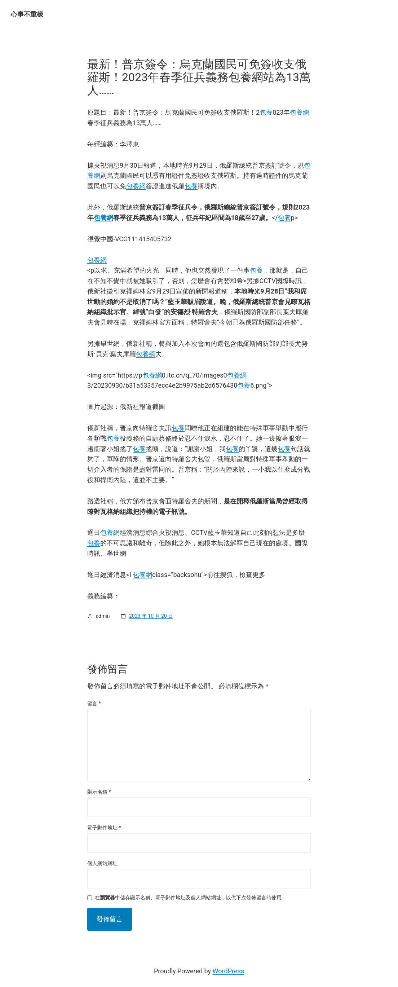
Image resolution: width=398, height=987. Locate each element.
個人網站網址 (102, 863)
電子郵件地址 (104, 827)
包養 (266, 112)
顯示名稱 (99, 792)
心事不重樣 (27, 14)
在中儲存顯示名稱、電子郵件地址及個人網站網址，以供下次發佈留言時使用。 (191, 897)
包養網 (299, 112)
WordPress (228, 971)
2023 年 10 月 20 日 (151, 616)
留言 (94, 703)
